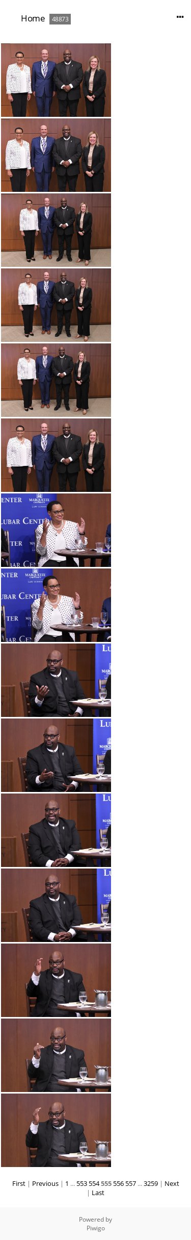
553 (81, 1183)
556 (118, 1183)
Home (33, 18)
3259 (151, 1183)
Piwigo (96, 1228)
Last (98, 1192)
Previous (45, 1183)
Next (172, 1183)
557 (130, 1183)
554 (94, 1183)
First (18, 1183)
